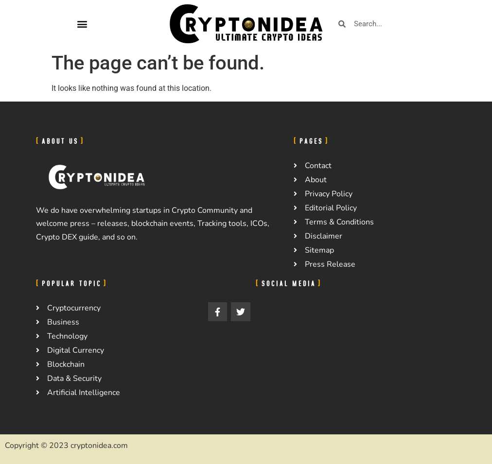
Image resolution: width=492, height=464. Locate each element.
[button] (82, 24)
